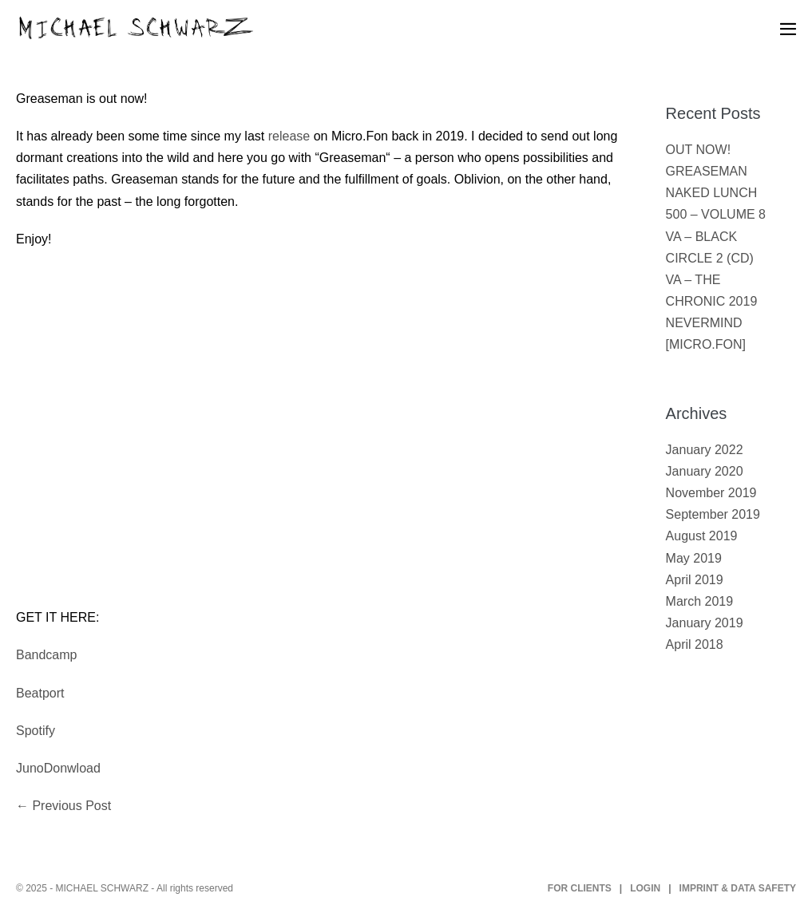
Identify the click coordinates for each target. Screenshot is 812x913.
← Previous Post (63, 805)
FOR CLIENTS (580, 888)
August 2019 (702, 536)
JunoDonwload (58, 768)
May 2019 (694, 558)
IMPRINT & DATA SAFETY (737, 888)
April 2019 (694, 580)
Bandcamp (46, 655)
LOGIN (645, 888)
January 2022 (704, 450)
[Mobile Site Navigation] (788, 29)
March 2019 (700, 601)
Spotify (35, 730)
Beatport (40, 693)
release (289, 136)
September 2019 (713, 514)
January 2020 (704, 471)
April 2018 (694, 644)
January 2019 (704, 623)
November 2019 (711, 493)
